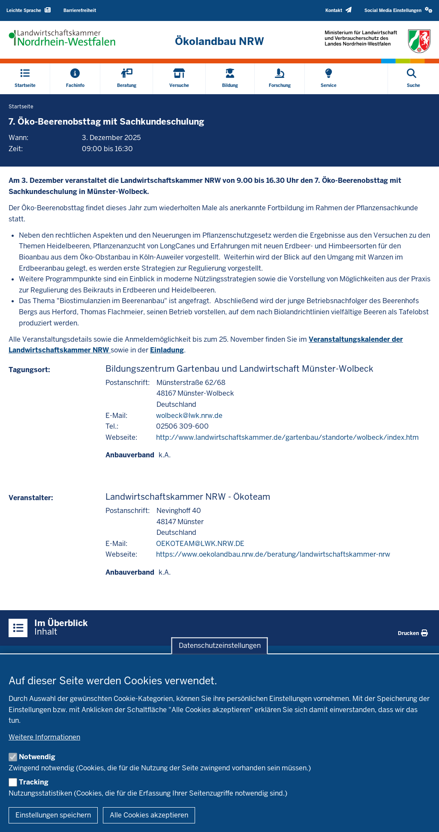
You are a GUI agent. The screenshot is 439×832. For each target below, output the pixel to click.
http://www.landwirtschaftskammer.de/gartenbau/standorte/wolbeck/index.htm (287, 437)
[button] (398, 10)
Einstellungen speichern (53, 815)
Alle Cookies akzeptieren (149, 815)
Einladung (167, 350)
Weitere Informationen (44, 737)
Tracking (33, 782)
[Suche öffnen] (413, 78)
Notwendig (37, 756)
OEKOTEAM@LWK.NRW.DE (200, 543)
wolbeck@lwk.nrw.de (189, 415)
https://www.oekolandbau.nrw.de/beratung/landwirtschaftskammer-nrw (273, 554)
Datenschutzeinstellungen (220, 645)
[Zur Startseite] (219, 42)
